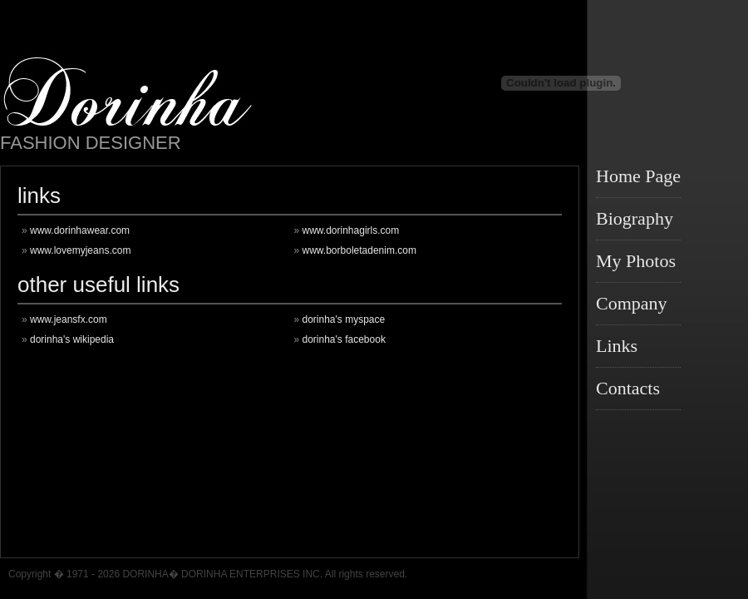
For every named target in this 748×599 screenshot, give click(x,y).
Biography (634, 218)
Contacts (628, 388)
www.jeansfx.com (68, 319)
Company (631, 303)
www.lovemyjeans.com (80, 250)
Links (616, 345)
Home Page (638, 176)
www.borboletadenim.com (359, 250)
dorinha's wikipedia (72, 339)
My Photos (636, 260)
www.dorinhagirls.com (351, 230)
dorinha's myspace (344, 319)
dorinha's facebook (344, 339)
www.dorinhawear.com (80, 230)
